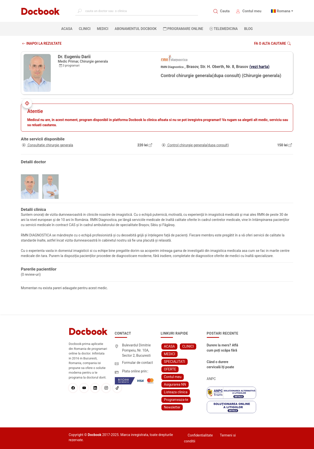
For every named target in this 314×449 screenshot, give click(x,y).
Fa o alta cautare (272, 43)
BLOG (248, 29)
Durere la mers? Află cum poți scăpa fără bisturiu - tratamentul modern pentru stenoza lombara (223, 348)
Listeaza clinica (175, 392)
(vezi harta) (259, 66)
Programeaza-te (176, 400)
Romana (283, 11)
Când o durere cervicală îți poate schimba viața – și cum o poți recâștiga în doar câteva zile (222, 365)
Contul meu (251, 11)
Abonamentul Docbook (136, 29)
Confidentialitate (200, 435)
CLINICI (85, 29)
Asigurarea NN (175, 384)
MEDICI (102, 29)
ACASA (68, 28)
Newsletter (172, 407)
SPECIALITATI (174, 362)
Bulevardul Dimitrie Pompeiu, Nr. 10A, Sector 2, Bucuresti (136, 350)
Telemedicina (223, 29)
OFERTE (170, 369)
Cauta (225, 11)
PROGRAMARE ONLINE (183, 29)
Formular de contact (137, 363)
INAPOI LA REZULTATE (42, 43)
